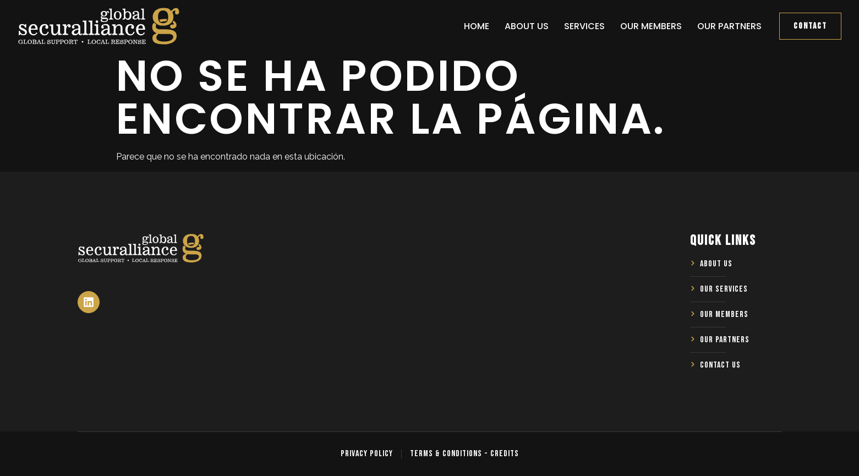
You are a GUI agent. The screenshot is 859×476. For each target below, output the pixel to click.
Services (584, 26)
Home (476, 26)
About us (527, 26)
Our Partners (729, 26)
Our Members (651, 26)
